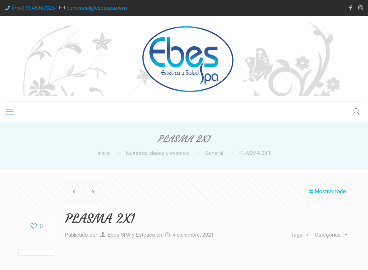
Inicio (103, 153)
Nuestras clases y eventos (157, 153)
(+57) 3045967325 (33, 8)
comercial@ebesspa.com (96, 8)
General (214, 153)
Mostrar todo (326, 191)
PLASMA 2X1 (255, 153)
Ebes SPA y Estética (131, 235)
